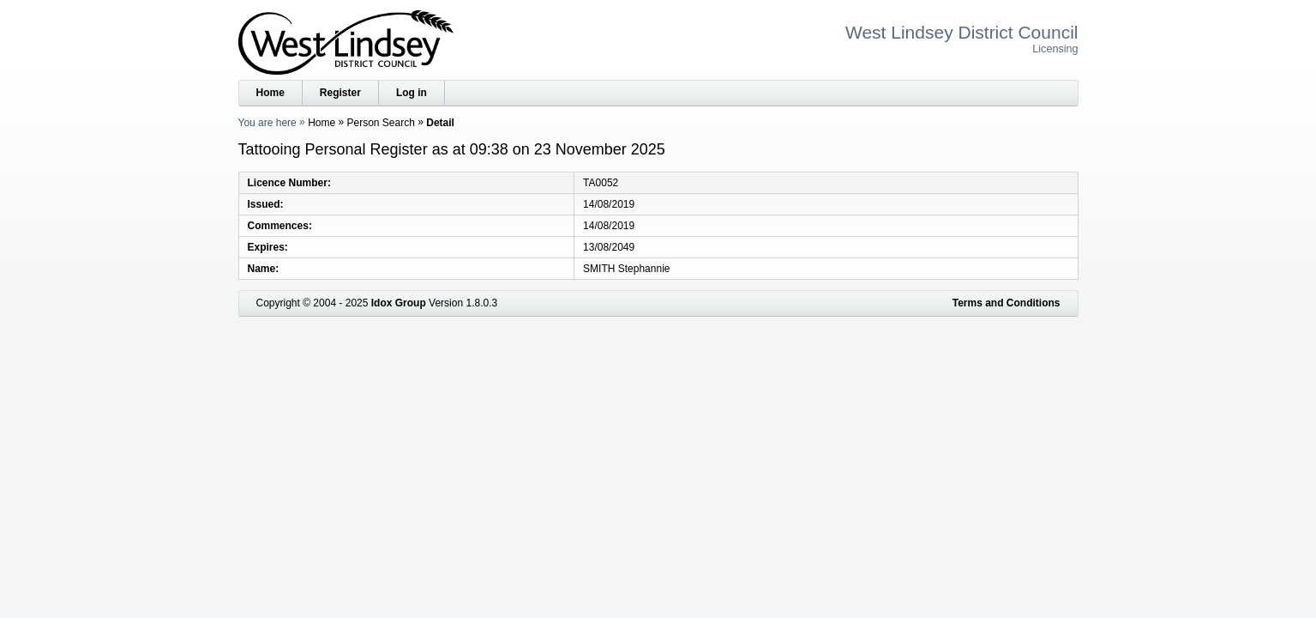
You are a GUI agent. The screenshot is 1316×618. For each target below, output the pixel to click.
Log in (411, 93)
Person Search (381, 123)
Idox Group (398, 303)
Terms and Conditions (1006, 303)
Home (270, 93)
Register (340, 93)
